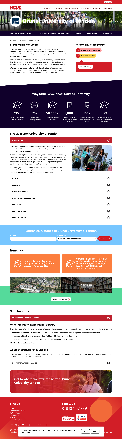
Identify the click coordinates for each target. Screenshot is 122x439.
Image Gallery (92, 33)
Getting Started (57, 8)
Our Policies (41, 425)
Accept (85, 431)
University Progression (71, 8)
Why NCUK (47, 8)
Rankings (78, 33)
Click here (14, 343)
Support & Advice (85, 8)
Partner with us (107, 8)
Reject (95, 431)
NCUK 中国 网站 (14, 425)
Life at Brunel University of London (22, 33)
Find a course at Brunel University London (54, 33)
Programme (62, 236)
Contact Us (50, 425)
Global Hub (24, 425)
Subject (13, 236)
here (24, 56)
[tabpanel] (61, 156)
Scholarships (107, 33)
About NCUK (96, 8)
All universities (14, 41)
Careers (32, 425)
